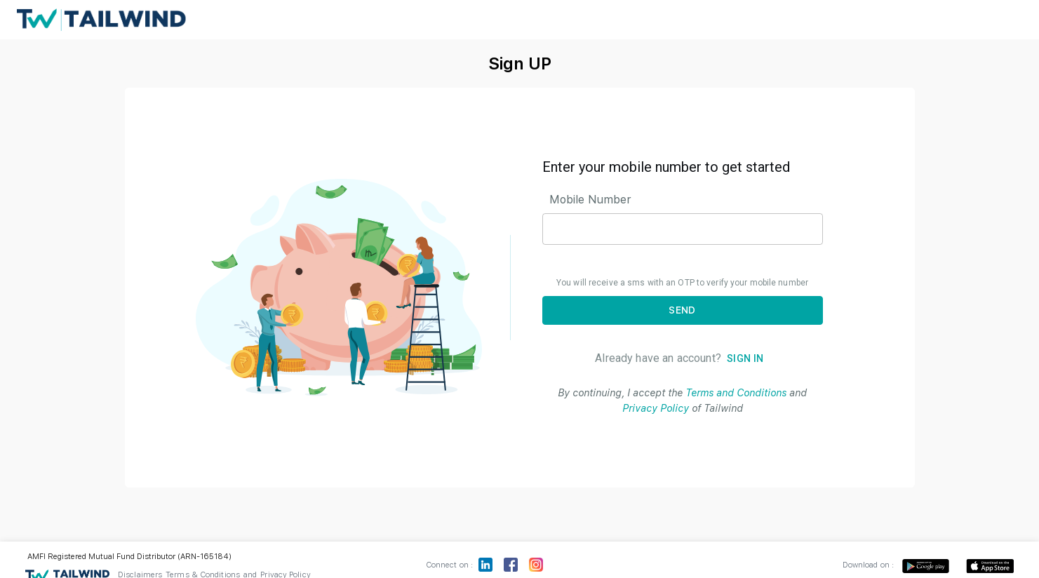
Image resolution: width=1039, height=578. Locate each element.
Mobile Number (590, 199)
